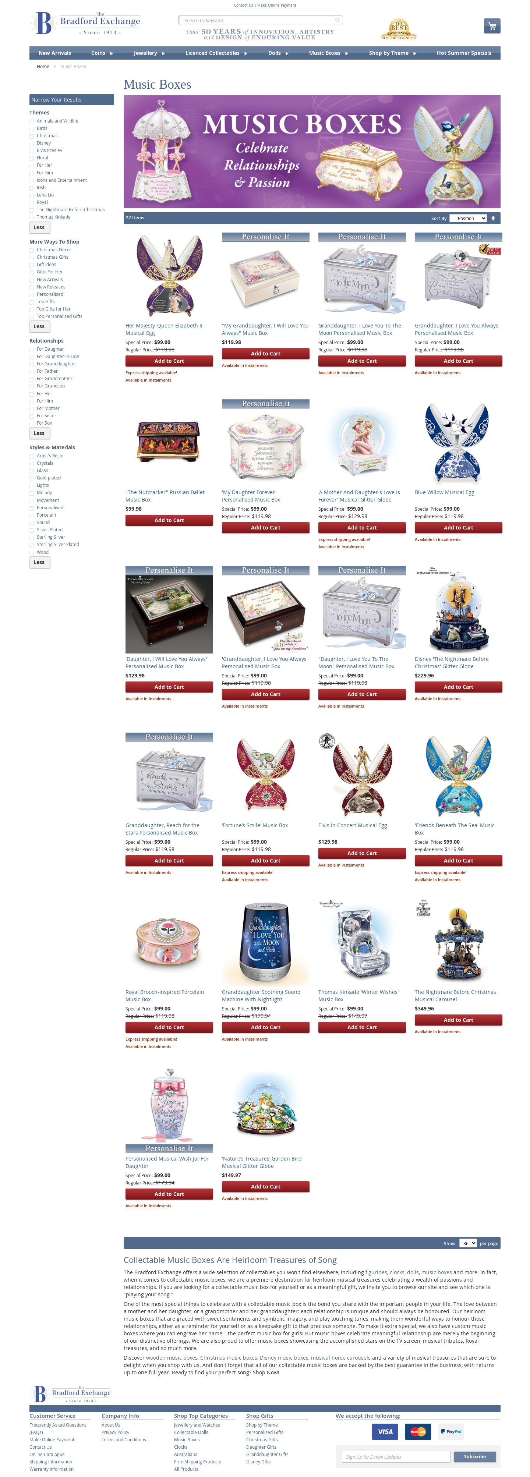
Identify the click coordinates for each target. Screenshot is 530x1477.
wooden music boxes (172, 1357)
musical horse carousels (341, 1357)
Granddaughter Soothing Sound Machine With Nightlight (261, 995)
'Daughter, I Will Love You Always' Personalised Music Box (166, 662)
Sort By (438, 218)
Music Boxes (187, 1439)
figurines (376, 1272)
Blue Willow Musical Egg (444, 492)
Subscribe (475, 1456)
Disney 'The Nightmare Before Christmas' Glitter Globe (452, 662)
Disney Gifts (258, 1461)
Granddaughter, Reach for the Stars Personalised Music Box (162, 829)
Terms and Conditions (124, 1439)
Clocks (180, 1447)
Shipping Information (50, 1461)
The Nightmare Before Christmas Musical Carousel (455, 995)
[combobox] (260, 20)
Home (43, 66)
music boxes (436, 1272)
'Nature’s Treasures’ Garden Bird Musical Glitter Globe (262, 1162)
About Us (111, 1425)
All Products (186, 1469)
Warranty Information (51, 1469)
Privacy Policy (115, 1432)
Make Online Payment (276, 5)
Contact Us (243, 5)
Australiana (186, 1454)
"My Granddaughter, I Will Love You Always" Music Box (265, 329)
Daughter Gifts (261, 1447)
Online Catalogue (47, 1454)
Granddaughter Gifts (267, 1454)
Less (39, 227)
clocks (397, 1272)
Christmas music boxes (228, 1357)
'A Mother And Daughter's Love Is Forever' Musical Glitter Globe (359, 496)
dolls (413, 1272)
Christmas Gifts (262, 1439)
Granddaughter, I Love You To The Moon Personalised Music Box (359, 329)
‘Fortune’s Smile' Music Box (255, 825)
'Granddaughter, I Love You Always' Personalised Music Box (265, 662)
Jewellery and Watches (197, 1425)
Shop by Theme (262, 1425)
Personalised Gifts (264, 1432)
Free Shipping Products (197, 1461)
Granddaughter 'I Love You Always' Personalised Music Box (457, 329)
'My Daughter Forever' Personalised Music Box (251, 496)
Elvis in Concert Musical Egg (352, 825)
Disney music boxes (284, 1357)
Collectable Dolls (191, 1432)
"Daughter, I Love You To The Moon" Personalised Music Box (356, 662)
